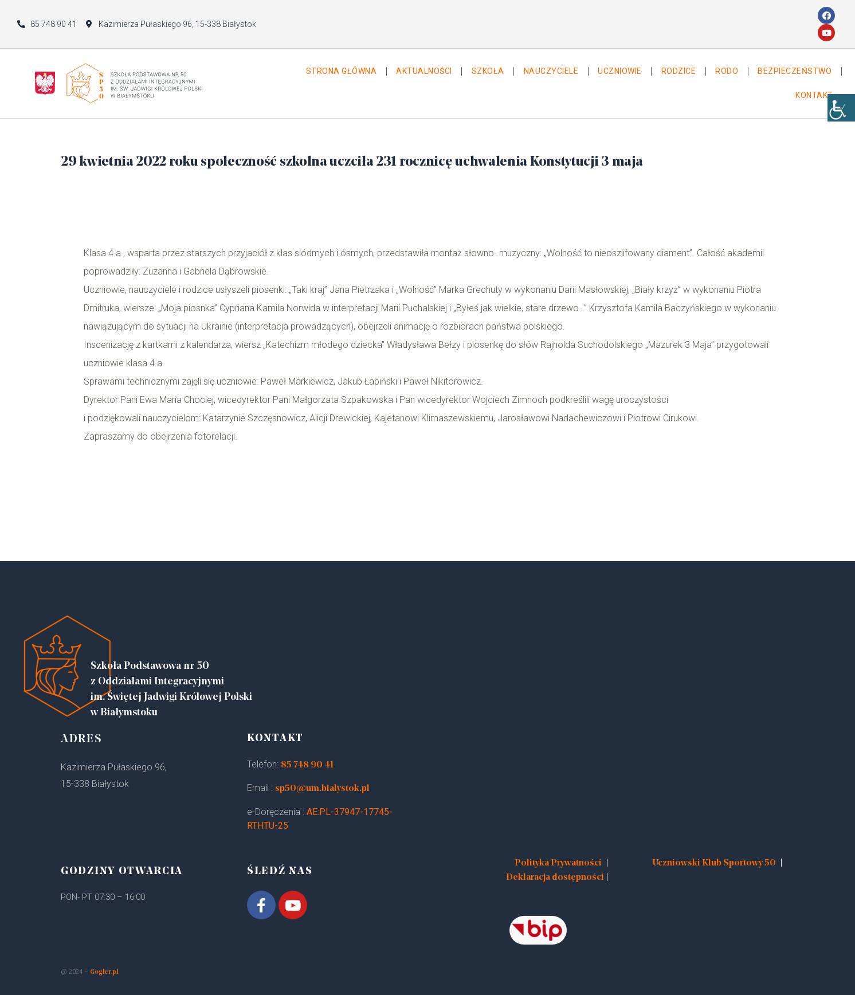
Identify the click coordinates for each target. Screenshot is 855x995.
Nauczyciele (551, 71)
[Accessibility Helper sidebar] (841, 114)
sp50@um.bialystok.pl (322, 788)
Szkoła (488, 71)
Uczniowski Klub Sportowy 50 (714, 863)
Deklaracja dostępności (555, 877)
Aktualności (424, 71)
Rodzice (678, 71)
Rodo (726, 71)
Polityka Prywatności (558, 863)
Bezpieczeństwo (795, 71)
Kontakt (814, 95)
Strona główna (341, 71)
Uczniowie (620, 71)
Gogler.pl (104, 972)
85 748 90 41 (307, 765)
